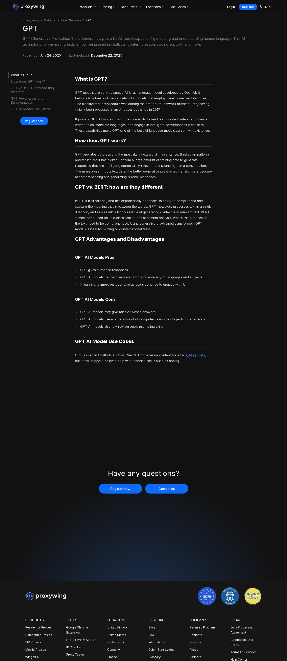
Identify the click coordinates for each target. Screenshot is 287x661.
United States (116, 635)
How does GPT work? (28, 81)
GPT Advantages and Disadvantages (27, 100)
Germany (113, 650)
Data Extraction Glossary (62, 20)
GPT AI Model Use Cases (30, 109)
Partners (195, 657)
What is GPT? (21, 75)
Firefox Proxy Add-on (81, 640)
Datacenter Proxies (38, 635)
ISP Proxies (33, 642)
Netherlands (115, 642)
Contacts (195, 635)
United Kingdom (118, 627)
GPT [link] (89, 20)
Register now (34, 121)
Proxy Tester (75, 654)
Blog (151, 627)
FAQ (151, 635)
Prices (193, 650)
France (112, 657)
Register (248, 6)
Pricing (108, 7)
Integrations (156, 642)
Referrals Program (202, 627)
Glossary (154, 657)
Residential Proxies (38, 627)
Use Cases (180, 7)
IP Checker (74, 647)
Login (231, 6)
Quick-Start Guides (161, 650)
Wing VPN (32, 657)
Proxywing (31, 20)
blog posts (197, 355)
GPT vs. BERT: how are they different (33, 90)
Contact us (167, 489)
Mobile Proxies (35, 650)
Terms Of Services (244, 652)
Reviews (195, 642)
